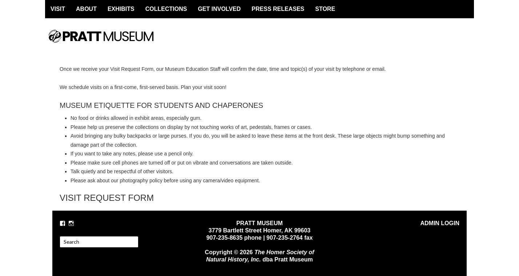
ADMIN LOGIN (439, 223)
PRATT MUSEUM (108, 42)
